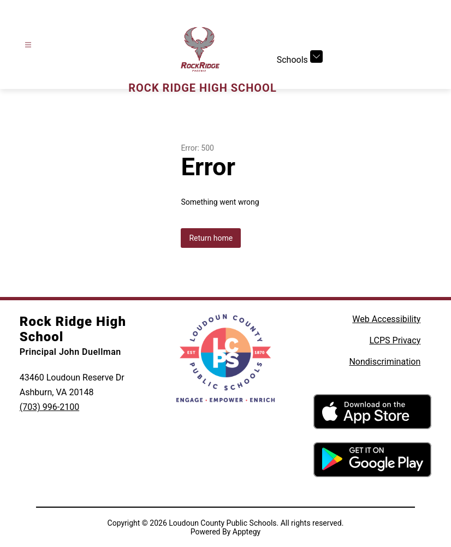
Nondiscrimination (384, 361)
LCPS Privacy (394, 340)
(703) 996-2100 (49, 407)
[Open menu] (28, 45)
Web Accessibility (386, 319)
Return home (211, 238)
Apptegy (246, 531)
